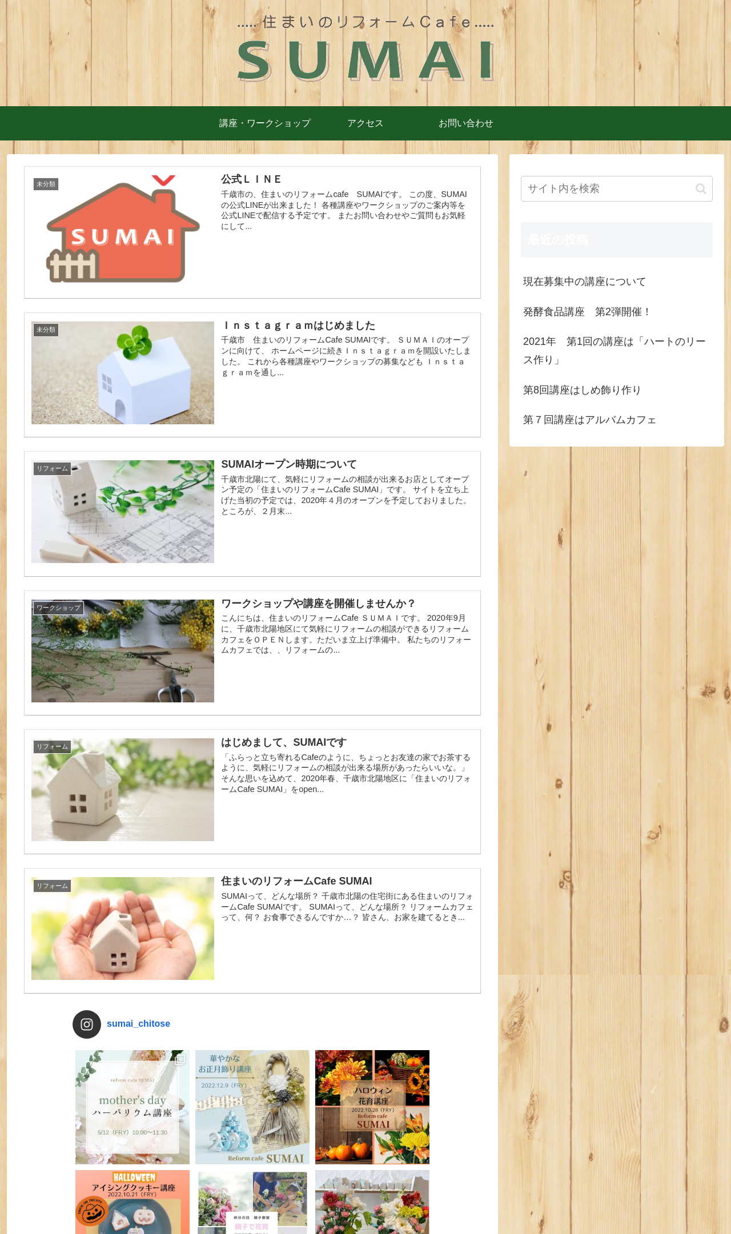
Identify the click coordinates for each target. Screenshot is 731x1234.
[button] (701, 188)
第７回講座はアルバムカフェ (590, 419)
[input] (617, 189)
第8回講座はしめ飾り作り (582, 390)
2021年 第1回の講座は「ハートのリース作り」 (614, 350)
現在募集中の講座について (584, 281)
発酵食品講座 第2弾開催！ (587, 311)
